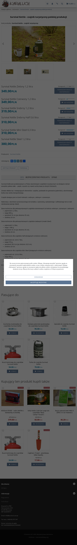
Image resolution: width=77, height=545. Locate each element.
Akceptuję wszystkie (38, 282)
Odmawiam (38, 277)
